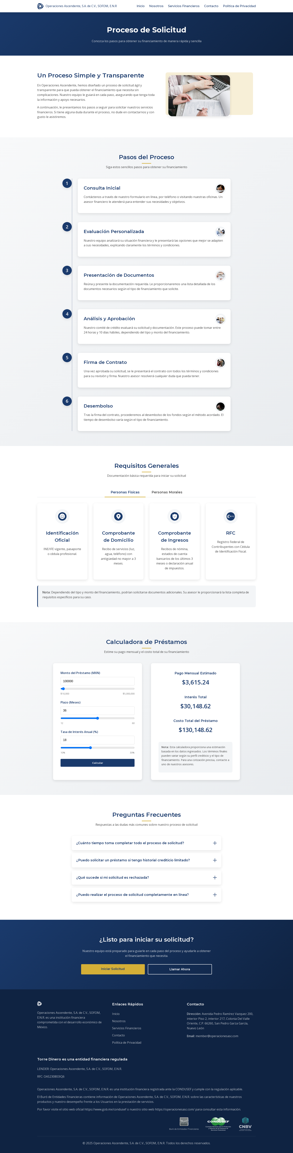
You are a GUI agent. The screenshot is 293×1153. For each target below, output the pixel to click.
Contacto (211, 6)
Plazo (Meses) (71, 702)
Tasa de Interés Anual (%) (79, 732)
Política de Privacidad (239, 6)
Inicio (141, 6)
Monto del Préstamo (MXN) (80, 673)
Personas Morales (167, 492)
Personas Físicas (125, 492)
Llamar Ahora (179, 969)
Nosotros (156, 6)
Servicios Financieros (184, 6)
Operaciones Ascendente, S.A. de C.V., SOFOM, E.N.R (77, 6)
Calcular (97, 762)
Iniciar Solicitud (113, 969)
